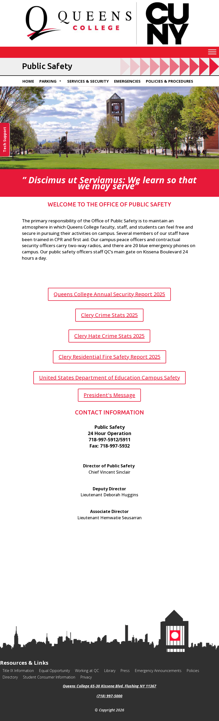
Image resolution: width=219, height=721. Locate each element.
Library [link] (109, 670)
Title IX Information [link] (18, 670)
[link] (109, 45)
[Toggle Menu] (212, 51)
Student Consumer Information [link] (49, 677)
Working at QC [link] (87, 670)
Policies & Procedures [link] (169, 81)
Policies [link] (193, 670)
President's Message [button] (109, 395)
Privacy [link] (86, 677)
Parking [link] (50, 81)
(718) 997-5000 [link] (109, 695)
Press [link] (125, 670)
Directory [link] (10, 677)
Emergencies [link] (127, 81)
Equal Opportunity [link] (54, 670)
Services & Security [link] (88, 81)
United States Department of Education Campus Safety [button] (109, 377)
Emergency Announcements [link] (158, 670)
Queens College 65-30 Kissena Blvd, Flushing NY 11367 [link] (109, 685)
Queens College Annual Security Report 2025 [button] (109, 294)
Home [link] (28, 81)
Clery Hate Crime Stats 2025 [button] (109, 335)
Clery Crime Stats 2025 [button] (109, 315)
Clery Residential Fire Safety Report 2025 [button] (109, 356)
